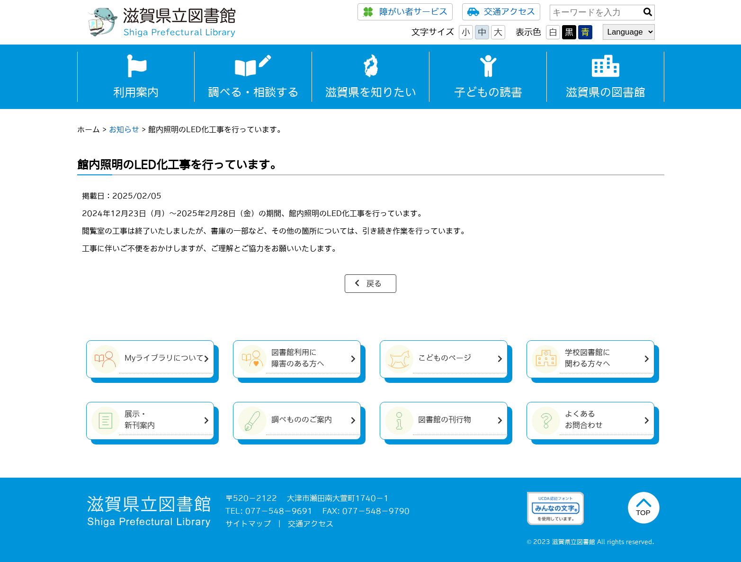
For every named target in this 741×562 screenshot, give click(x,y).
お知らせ (124, 129)
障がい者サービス (405, 12)
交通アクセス (501, 12)
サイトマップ (248, 523)
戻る (374, 283)
